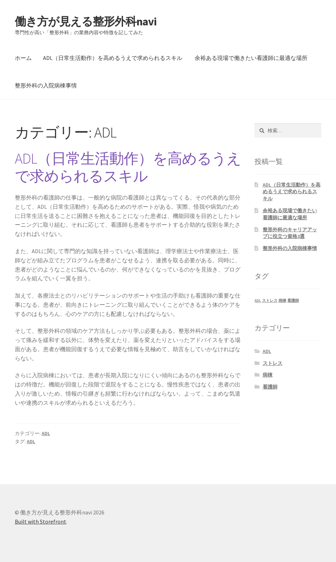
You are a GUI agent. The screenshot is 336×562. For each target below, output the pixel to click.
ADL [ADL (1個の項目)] (258, 300)
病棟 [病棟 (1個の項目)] (282, 300)
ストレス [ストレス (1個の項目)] (269, 300)
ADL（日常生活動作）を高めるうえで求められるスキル (112, 57)
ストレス (272, 363)
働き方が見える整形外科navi (86, 21)
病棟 (268, 375)
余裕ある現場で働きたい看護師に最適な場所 (251, 57)
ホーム (23, 57)
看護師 (270, 387)
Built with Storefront (40, 521)
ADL (46, 433)
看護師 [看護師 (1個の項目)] (293, 300)
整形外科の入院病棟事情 (46, 85)
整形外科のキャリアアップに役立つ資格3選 (290, 233)
